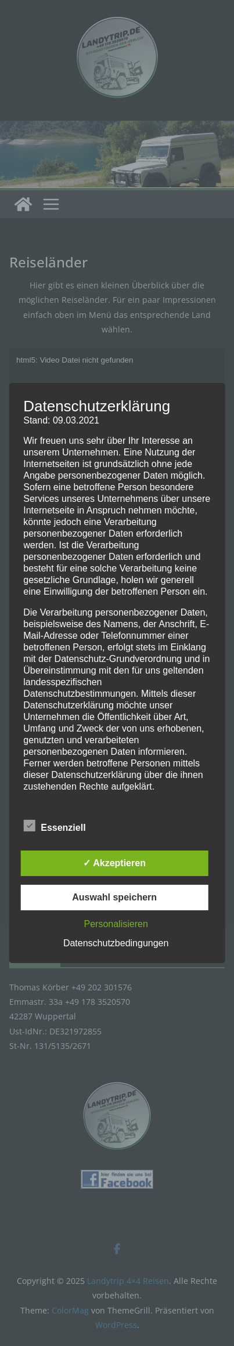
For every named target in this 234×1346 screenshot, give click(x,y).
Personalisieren (116, 924)
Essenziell (54, 826)
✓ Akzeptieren (114, 863)
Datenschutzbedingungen (115, 943)
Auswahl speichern (114, 897)
